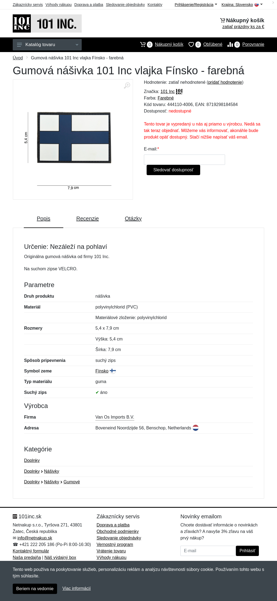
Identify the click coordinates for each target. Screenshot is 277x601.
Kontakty (154, 4)
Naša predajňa (27, 557)
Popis (43, 218)
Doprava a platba (88, 4)
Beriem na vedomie (35, 588)
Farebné (166, 98)
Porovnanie (243, 44)
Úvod (18, 58)
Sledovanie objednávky (125, 4)
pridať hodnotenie (225, 82)
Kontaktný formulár (31, 551)
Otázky (133, 218)
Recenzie (87, 218)
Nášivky (51, 471)
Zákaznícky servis (28, 4)
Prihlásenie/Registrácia (196, 5)
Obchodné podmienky (118, 531)
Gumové (72, 482)
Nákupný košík (159, 44)
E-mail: (150, 149)
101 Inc (167, 91)
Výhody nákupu (58, 4)
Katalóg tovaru (47, 44)
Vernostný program (115, 544)
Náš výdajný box (60, 557)
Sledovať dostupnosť (173, 170)
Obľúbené (202, 44)
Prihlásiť (247, 550)
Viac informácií (76, 588)
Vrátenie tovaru (111, 551)
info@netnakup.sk (34, 538)
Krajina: (242, 5)
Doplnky (32, 460)
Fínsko (101, 371)
